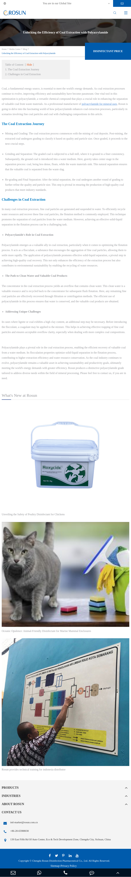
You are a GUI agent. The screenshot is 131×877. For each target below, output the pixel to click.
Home (4, 49)
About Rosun (13, 804)
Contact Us (11, 812)
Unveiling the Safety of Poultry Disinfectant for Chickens (33, 514)
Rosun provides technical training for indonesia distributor (34, 769)
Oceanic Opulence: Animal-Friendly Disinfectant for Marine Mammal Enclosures (46, 631)
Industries (11, 796)
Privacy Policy (69, 865)
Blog (25, 49)
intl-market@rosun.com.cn (20, 823)
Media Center (14, 49)
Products (10, 787)
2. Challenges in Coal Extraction (23, 74)
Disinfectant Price (108, 51)
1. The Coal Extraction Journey (22, 69)
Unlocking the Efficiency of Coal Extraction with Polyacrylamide (28, 53)
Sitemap (54, 865)
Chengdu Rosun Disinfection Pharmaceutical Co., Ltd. (60, 860)
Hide (29, 64)
